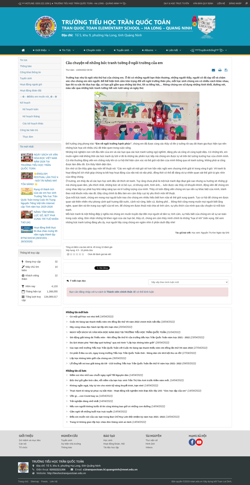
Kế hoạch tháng (31, 116)
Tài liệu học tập (111, 447)
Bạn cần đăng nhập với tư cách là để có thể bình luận (111, 291)
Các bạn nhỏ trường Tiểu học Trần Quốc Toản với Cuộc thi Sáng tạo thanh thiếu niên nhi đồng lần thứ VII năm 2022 (131, 348)
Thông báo (26, 66)
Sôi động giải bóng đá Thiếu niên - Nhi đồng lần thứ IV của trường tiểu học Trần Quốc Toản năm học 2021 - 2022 (130, 337)
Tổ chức (23, 447)
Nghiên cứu (69, 436)
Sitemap (35, 481)
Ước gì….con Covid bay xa (84, 396)
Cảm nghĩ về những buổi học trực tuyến (91, 411)
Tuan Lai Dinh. (224, 481)
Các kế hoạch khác (33, 123)
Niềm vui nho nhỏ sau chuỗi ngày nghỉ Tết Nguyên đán (99, 375)
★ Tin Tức (65, 50)
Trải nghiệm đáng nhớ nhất (84, 401)
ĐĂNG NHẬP (235, 3)
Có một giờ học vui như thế (84, 316)
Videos (149, 447)
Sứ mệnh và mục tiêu (29, 440)
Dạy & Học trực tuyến (176, 3)
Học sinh (107, 440)
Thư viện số (152, 440)
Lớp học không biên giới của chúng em (91, 358)
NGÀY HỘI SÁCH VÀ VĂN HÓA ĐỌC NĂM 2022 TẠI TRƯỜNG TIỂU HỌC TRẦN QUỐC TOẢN (118, 332)
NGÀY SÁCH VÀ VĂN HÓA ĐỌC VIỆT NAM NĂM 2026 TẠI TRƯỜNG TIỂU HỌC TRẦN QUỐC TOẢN (39, 161)
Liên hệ (221, 3)
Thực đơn (28, 136)
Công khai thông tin (30, 72)
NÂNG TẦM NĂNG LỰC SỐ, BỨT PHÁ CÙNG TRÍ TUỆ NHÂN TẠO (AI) (39, 217)
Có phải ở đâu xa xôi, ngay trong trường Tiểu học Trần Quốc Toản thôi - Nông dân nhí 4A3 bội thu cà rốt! (126, 353)
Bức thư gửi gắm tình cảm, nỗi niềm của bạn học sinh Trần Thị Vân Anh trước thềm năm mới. (119, 380)
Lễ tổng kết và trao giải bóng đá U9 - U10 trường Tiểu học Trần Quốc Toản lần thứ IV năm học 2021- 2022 (126, 363)
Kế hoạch (25, 102)
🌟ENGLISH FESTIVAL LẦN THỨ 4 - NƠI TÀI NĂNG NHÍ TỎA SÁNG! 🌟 (39, 179)
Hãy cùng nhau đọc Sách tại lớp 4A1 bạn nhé (94, 327)
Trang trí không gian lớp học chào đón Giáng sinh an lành (101, 422)
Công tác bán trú (29, 130)
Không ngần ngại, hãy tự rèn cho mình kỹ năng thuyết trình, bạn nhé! (107, 385)
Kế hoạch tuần (30, 109)
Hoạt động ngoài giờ (31, 84)
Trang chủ (23, 481)
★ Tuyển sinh (121, 50)
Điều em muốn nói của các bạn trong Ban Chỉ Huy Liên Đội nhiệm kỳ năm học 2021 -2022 (117, 417)
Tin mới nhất (27, 146)
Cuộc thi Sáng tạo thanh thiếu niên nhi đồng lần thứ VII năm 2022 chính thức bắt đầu (115, 321)
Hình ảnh (150, 443)
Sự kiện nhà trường (71, 443)
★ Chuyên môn (92, 50)
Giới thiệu (26, 436)
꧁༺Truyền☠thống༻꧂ (206, 50)
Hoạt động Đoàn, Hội (114, 443)
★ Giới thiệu (39, 50)
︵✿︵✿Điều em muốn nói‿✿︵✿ (38, 96)
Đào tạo (109, 436)
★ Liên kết (172, 50)
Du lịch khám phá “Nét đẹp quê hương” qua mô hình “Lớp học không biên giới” (112, 342)
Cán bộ (22, 443)
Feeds (44, 481)
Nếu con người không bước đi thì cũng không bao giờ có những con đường (110, 406)
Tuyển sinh (26, 78)
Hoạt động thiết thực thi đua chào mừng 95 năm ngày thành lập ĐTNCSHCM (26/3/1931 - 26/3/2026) (39, 234)
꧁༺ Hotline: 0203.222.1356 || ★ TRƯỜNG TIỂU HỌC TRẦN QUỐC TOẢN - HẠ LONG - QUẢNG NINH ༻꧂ (72, 3)
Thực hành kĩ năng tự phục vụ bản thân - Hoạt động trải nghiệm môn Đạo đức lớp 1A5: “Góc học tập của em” (128, 390)
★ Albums (147, 50)
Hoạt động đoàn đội (30, 90)
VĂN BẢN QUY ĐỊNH (203, 3)
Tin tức (23, 60)
